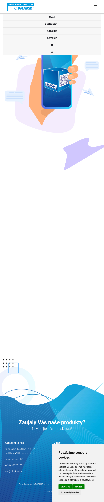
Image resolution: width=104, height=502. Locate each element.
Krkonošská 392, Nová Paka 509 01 (21, 449)
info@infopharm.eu (14, 471)
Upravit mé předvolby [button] (70, 492)
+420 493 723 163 (13, 465)
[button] (52, 17)
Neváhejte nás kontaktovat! (52, 429)
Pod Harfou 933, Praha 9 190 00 (20, 453)
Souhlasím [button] (65, 487)
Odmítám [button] (78, 487)
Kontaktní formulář (14, 459)
